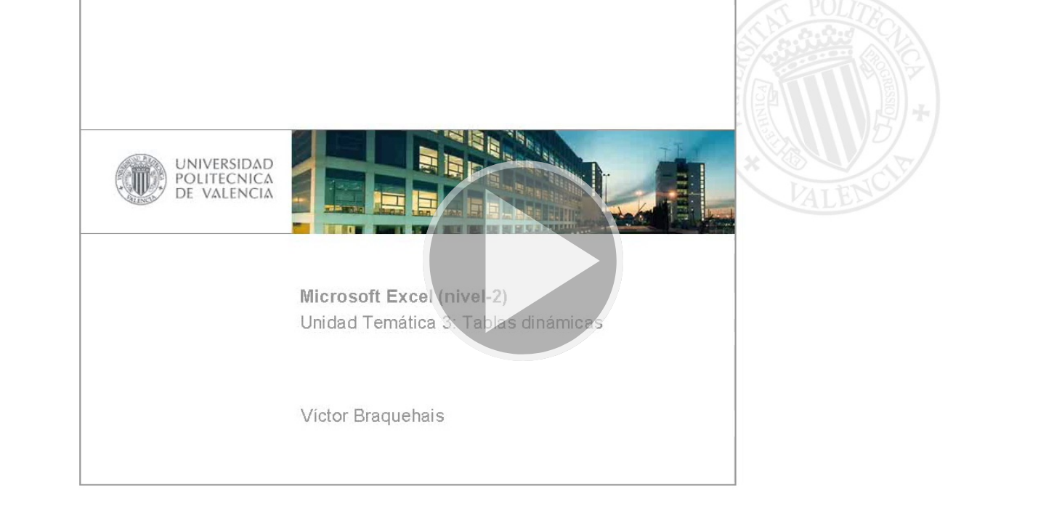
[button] (523, 261)
